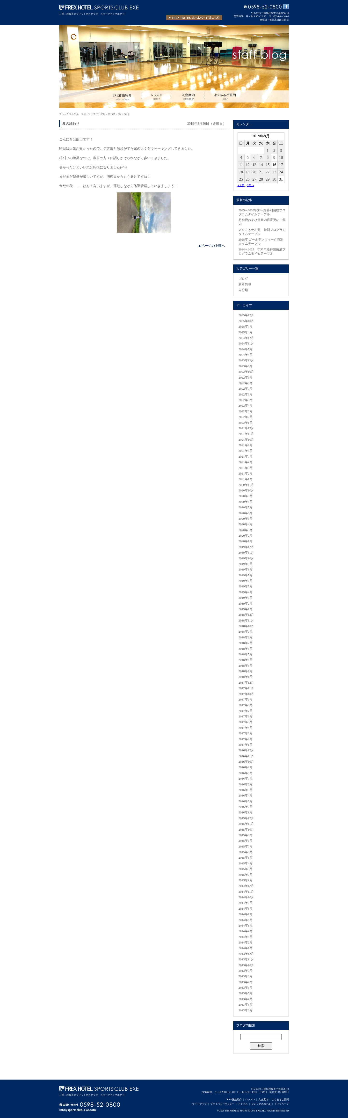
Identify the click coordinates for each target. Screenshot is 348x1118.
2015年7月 (246, 846)
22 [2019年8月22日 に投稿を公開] (268, 172)
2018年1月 (246, 677)
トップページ (281, 1104)
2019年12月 (246, 547)
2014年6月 (246, 920)
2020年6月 (246, 513)
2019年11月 (246, 552)
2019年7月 (246, 575)
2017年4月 (246, 728)
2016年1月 (246, 812)
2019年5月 (246, 586)
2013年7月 (246, 982)
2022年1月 (246, 422)
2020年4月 (246, 524)
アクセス (243, 1104)
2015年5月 (246, 857)
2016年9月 (246, 767)
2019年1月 (246, 609)
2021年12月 (246, 428)
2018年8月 (246, 637)
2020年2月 (246, 535)
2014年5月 (246, 925)
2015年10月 (246, 829)
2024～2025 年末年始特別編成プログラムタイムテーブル (262, 251)
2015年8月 (246, 840)
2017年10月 (246, 694)
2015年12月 (246, 818)
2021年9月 (246, 445)
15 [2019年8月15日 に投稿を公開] (268, 165)
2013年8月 (246, 976)
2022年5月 (246, 400)
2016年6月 (246, 784)
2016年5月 (246, 790)
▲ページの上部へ (211, 246)
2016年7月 (246, 778)
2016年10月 (246, 761)
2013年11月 (246, 959)
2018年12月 (246, 614)
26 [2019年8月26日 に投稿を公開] (248, 179)
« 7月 (241, 185)
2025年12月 (246, 315)
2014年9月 (246, 903)
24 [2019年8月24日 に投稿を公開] (281, 172)
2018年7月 (246, 643)
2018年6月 (246, 648)
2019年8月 (246, 569)
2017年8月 (246, 705)
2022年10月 (246, 371)
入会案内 (263, 1099)
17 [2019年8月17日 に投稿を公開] (281, 165)
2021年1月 (246, 479)
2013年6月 (246, 987)
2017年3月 (246, 733)
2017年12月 (246, 682)
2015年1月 (246, 880)
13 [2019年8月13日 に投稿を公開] (254, 165)
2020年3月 (246, 530)
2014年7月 (246, 914)
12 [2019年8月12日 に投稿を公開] (248, 165)
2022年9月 (246, 377)
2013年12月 (246, 954)
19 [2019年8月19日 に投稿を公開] (248, 172)
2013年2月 (246, 1010)
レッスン (250, 1099)
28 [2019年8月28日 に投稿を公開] (261, 179)
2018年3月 (246, 665)
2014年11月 (246, 891)
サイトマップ (199, 1104)
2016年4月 (246, 795)
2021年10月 (246, 439)
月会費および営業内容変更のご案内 (262, 222)
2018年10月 (246, 626)
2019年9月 (246, 564)
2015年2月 (246, 875)
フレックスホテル (261, 1104)
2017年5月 (246, 722)
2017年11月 (246, 688)
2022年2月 (246, 417)
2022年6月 (246, 394)
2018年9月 (246, 631)
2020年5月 (246, 518)
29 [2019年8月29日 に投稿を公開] (268, 179)
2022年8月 (246, 383)
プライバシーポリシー (222, 1104)
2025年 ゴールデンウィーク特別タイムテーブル (261, 241)
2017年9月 (246, 699)
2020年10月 (246, 490)
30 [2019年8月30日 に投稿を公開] (274, 179)
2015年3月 (246, 869)
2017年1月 (246, 744)
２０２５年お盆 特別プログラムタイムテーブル (262, 232)
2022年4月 (246, 405)
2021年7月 (246, 456)
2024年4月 (246, 355)
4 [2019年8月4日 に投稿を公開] (241, 157)
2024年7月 (246, 349)
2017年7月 (246, 711)
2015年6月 (246, 852)
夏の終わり (70, 123)
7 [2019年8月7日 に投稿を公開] (261, 157)
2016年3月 (246, 801)
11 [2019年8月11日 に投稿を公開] (241, 165)
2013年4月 (246, 999)
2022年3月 (246, 411)
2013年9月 (246, 970)
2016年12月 (246, 750)
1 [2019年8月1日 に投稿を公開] (268, 150)
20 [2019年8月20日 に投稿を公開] (254, 172)
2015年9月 (246, 835)
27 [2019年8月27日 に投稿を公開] (254, 179)
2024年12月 (246, 338)
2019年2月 (246, 603)
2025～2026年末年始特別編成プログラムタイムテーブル (262, 212)
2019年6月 (246, 581)
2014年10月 (246, 897)
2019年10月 (246, 558)
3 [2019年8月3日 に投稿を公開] (281, 150)
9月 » (250, 185)
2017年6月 (246, 716)
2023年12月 (246, 360)
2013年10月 (246, 965)
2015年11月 (246, 824)
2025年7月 (246, 326)
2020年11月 (246, 485)
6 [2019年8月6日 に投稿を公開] (254, 157)
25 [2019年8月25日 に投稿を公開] (241, 179)
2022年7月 (246, 388)
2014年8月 (246, 908)
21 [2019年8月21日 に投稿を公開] (261, 172)
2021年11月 (246, 434)
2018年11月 (246, 620)
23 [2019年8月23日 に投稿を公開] (274, 172)
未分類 (243, 290)
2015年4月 (246, 863)
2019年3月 (246, 597)
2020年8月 (246, 502)
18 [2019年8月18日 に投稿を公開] (241, 172)
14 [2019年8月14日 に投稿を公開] (261, 165)
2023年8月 (246, 366)
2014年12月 (246, 886)
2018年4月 (246, 660)
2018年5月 (246, 654)
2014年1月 (246, 948)
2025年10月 (246, 321)
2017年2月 (246, 739)
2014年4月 (246, 931)
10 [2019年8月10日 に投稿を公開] (281, 157)
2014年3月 (246, 937)
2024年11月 (246, 343)
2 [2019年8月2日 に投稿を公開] (274, 150)
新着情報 (245, 284)
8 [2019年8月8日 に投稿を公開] (268, 157)
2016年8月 (246, 773)
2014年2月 (246, 942)
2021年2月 (246, 473)
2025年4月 (246, 332)
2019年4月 (246, 592)
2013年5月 (246, 993)
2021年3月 (246, 468)
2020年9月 (246, 496)
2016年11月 (246, 756)
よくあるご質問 (280, 1099)
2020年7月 (246, 507)
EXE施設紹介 (234, 1099)
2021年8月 (246, 451)
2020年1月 (246, 541)
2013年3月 (246, 1004)
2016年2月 (246, 807)
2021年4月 (246, 462)
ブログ (243, 278)
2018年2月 (246, 671)
